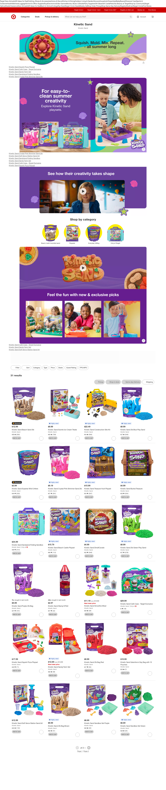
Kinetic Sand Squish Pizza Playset (22, 67)
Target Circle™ (79, 10)
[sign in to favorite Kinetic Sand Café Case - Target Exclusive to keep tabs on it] (150, 613)
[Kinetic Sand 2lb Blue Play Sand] (137, 430)
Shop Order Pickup (94, 6)
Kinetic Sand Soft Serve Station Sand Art (24, 156)
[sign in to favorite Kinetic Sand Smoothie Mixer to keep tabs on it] (114, 615)
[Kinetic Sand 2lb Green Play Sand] (137, 547)
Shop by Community (137, 4)
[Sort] (26, 367)
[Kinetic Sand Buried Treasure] (137, 488)
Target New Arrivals (7, 1)
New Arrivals (22, 6)
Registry (123, 6)
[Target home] (13, 16)
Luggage (22, 4)
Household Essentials (108, 1)
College (55, 6)
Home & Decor (56, 1)
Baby (118, 1)
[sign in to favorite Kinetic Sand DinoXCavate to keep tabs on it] (114, 556)
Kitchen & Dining (68, 1)
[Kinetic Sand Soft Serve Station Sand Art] (29, 723)
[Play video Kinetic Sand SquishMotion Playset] (83, 191)
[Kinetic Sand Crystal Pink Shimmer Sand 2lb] (65, 488)
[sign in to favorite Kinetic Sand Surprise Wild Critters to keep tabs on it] (41, 497)
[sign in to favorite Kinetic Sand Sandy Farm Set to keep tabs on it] (77, 676)
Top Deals (61, 6)
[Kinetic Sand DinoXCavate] (101, 547)
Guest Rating (71, 368)
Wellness (15, 4)
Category (36, 368)
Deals (8, 6)
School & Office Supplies (35, 4)
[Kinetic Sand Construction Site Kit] (101, 430)
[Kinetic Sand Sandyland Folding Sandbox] (29, 545)
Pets (111, 4)
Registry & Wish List (127, 10)
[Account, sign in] (142, 16)
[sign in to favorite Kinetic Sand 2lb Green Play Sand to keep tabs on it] (150, 556)
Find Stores (147, 6)
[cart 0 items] (152, 16)
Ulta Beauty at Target (121, 4)
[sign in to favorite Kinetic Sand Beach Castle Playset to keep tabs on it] (77, 556)
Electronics (52, 4)
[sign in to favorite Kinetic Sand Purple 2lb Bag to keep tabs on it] (41, 615)
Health (9, 4)
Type (45, 368)
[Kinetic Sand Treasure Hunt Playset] (101, 488)
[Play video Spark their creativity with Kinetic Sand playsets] (83, 268)
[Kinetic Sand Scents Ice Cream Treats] (65, 430)
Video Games (61, 4)
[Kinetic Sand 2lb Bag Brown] (65, 726)
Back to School (46, 6)
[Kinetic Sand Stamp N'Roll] (65, 606)
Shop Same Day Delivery (110, 6)
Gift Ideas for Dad (21, 1)
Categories (26, 17)
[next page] (89, 747)
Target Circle (138, 6)
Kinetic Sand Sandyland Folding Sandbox (24, 74)
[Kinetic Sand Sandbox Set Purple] (101, 723)
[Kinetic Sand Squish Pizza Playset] (29, 662)
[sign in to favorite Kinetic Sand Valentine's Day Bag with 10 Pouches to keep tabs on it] (150, 673)
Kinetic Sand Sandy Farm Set (20, 72)
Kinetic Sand (16, 432)
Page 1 (80, 751)
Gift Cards (106, 4)
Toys (46, 4)
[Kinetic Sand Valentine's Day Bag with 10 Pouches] (137, 663)
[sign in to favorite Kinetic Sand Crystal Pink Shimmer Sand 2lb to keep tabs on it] (77, 497)
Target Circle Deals (72, 6)
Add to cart (16, 438)
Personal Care (130, 1)
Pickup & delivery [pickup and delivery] (52, 17)
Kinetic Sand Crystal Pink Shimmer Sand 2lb (26, 77)
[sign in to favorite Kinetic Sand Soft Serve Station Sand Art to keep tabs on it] (41, 732)
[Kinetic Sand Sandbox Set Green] (137, 726)
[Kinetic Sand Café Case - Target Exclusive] (137, 604)
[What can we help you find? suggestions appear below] (98, 16)
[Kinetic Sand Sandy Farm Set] (65, 667)
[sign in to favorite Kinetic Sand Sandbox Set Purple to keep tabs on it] (114, 732)
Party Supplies (89, 4)
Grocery (96, 1)
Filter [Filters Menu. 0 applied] (15, 367)
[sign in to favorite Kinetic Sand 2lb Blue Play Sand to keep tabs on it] (150, 438)
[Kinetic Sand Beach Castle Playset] (65, 547)
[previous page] (77, 747)
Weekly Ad (83, 6)
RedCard (129, 6)
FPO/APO (83, 368)
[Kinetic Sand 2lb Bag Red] (101, 662)
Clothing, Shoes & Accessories (39, 1)
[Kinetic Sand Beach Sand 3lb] (29, 430)
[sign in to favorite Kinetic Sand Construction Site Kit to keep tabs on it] (114, 438)
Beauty (122, 1)
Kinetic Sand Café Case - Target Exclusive (25, 69)
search (131, 17)
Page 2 (86, 751)
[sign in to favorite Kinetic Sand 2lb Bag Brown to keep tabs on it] (77, 735)
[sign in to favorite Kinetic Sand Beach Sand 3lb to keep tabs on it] (41, 438)
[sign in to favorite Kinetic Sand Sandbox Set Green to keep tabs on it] (150, 735)
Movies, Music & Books (75, 4)
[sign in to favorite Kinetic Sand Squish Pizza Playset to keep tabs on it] (41, 671)
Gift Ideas (98, 4)
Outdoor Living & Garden (84, 1)
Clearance (14, 6)
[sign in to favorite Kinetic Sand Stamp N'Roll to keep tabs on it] (77, 615)
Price (53, 368)
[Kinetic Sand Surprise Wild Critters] (29, 488)
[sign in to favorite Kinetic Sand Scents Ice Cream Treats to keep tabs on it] (77, 438)
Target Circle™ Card (93, 10)
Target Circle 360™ (110, 10)
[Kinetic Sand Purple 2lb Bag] (29, 606)
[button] (17, 423)
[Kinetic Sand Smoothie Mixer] (101, 606)
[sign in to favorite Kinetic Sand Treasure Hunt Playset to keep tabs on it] (114, 497)
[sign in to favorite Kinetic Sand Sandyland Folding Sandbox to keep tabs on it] (41, 554)
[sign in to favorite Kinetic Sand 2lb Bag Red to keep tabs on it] (114, 671)
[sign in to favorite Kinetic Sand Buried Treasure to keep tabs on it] (150, 497)
